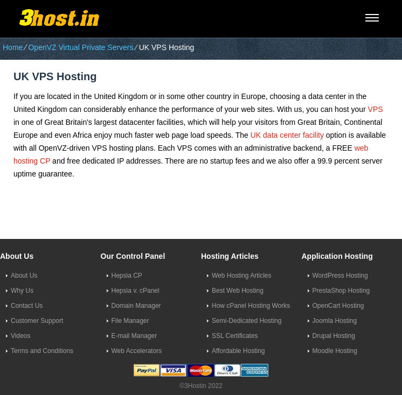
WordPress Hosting (340, 275)
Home (13, 47)
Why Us (22, 290)
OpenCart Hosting (338, 305)
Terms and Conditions (42, 351)
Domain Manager (136, 305)
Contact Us (27, 305)
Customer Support (37, 321)
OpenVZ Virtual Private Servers (80, 47)
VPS (375, 109)
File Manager (130, 321)
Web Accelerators (137, 351)
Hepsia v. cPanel (136, 290)
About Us (24, 275)
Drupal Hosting (334, 336)
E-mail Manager (134, 336)
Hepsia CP (127, 275)
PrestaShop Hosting (341, 290)
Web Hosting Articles (242, 275)
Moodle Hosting (335, 351)
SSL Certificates (235, 336)
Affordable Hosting (238, 351)
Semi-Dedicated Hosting (246, 321)
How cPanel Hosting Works (251, 305)
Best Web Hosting (238, 290)
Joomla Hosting (335, 321)
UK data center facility (287, 135)
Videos (20, 336)
